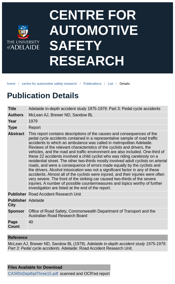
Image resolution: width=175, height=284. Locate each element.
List (110, 83)
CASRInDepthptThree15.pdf (33, 273)
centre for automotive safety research (49, 83)
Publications (92, 83)
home (11, 83)
